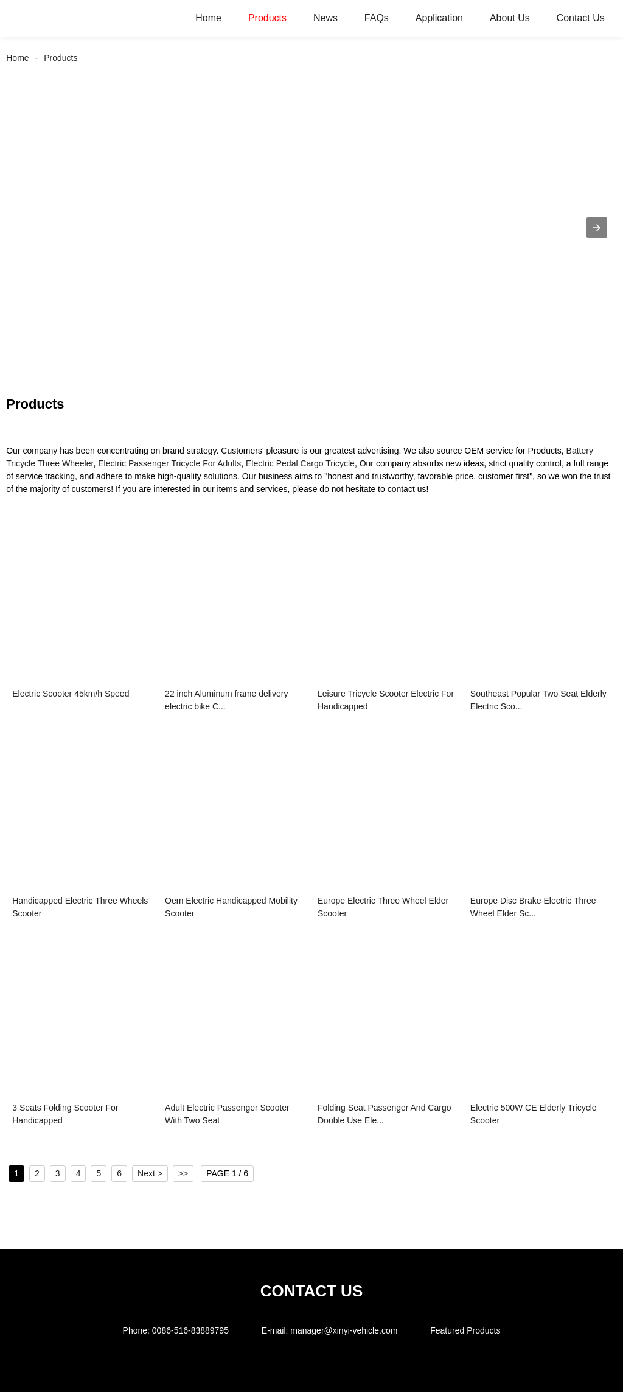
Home (208, 18)
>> (183, 1173)
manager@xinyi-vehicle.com (343, 1330)
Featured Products (465, 1330)
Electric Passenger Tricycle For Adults (169, 463)
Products (267, 18)
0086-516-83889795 (190, 1330)
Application (439, 18)
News (325, 18)
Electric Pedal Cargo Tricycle (300, 463)
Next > (149, 1173)
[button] (596, 227)
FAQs (376, 18)
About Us (510, 18)
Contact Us (581, 18)
